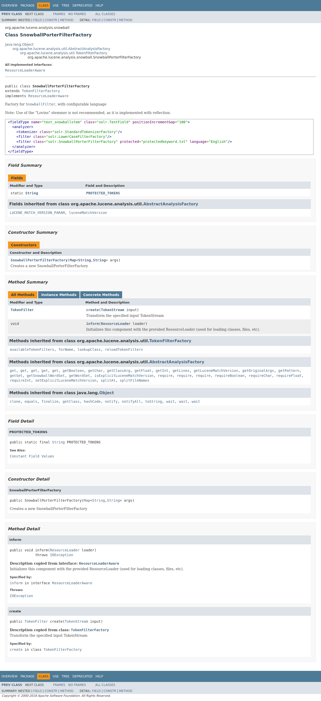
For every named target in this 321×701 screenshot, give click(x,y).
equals (31, 401)
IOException (61, 555)
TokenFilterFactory (41, 91)
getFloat (142, 371)
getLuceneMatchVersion (216, 371)
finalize (49, 401)
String (31, 193)
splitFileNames (134, 380)
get (13, 371)
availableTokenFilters (32, 349)
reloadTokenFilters (124, 349)
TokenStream (112, 310)
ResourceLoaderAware (25, 70)
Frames (59, 14)
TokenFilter (22, 310)
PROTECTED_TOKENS (103, 193)
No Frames (77, 14)
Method (66, 20)
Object (106, 392)
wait (170, 401)
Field (37, 20)
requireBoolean (230, 376)
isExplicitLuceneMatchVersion (123, 376)
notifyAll (131, 401)
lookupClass (89, 349)
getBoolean (73, 371)
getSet (16, 376)
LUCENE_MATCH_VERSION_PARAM (37, 213)
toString (153, 401)
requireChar (260, 376)
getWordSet (79, 376)
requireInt (20, 380)
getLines (181, 371)
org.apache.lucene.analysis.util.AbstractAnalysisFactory (61, 49)
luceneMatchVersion (88, 213)
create (92, 310)
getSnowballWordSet (46, 376)
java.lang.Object (19, 44)
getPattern (288, 371)
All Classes (105, 14)
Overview (10, 5)
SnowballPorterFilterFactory (39, 260)
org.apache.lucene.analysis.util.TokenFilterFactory (63, 53)
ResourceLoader (116, 324)
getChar (95, 371)
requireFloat (288, 376)
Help (99, 5)
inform (92, 324)
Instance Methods (58, 295)
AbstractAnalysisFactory (170, 204)
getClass (71, 401)
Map (73, 260)
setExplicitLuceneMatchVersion (65, 380)
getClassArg (118, 371)
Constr (51, 20)
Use (56, 5)
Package (27, 5)
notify (111, 401)
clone (15, 401)
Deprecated (82, 5)
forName (65, 349)
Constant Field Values (32, 456)
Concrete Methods (101, 295)
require (165, 376)
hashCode (92, 401)
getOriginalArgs (258, 371)
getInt (162, 371)
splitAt (108, 380)
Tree (65, 5)
